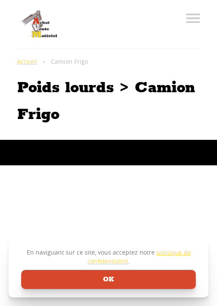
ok (108, 279)
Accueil (27, 61)
